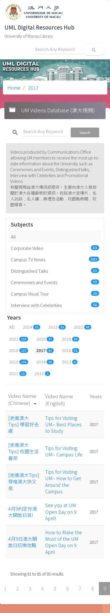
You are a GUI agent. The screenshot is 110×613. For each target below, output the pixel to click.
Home (14, 87)
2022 (82, 327)
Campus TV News (55, 259)
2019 (70, 339)
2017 (33, 87)
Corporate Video (55, 248)
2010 (42, 373)
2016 (70, 350)
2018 (18, 350)
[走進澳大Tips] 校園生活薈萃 (23, 451)
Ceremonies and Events (55, 282)
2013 (69, 362)
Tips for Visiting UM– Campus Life (63, 451)
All (13, 236)
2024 (31, 327)
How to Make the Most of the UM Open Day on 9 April (63, 542)
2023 (57, 327)
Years (96, 396)
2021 (18, 339)
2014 (45, 362)
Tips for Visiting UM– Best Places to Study (63, 424)
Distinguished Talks (55, 270)
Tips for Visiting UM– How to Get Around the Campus (63, 481)
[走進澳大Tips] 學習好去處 (23, 424)
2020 (45, 339)
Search (84, 132)
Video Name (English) (59, 399)
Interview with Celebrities (55, 305)
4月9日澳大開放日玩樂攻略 (22, 542)
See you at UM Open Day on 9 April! (61, 512)
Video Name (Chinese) (23, 399)
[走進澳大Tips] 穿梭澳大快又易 (23, 481)
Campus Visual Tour (55, 293)
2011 (17, 373)
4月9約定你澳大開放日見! (22, 511)
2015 (18, 362)
